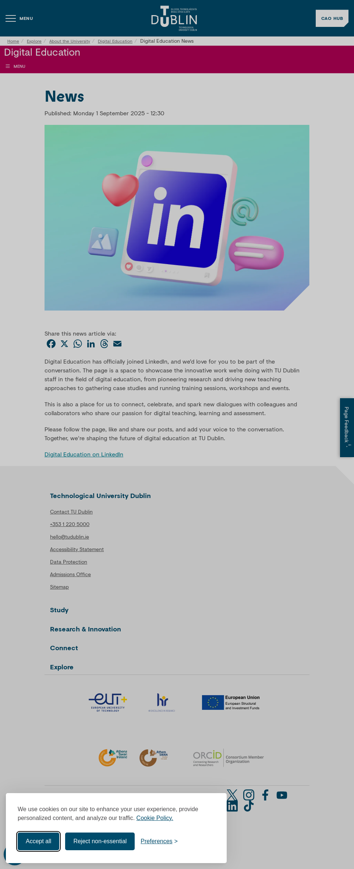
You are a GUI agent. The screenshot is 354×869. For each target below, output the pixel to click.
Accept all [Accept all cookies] (38, 841)
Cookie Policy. (155, 818)
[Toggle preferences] (159, 841)
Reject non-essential (100, 841)
